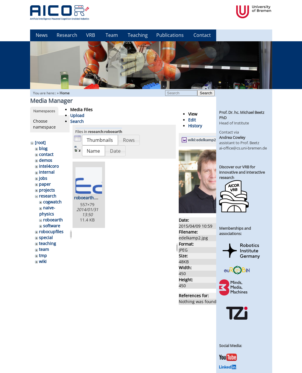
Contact (202, 35)
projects (47, 190)
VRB (90, 35)
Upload (77, 115)
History (195, 126)
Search (206, 93)
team (44, 249)
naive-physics (47, 210)
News (42, 35)
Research (67, 35)
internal (47, 172)
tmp (43, 255)
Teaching (138, 35)
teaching (47, 243)
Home (65, 93)
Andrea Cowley (232, 137)
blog (43, 148)
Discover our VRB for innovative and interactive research (242, 172)
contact (46, 154)
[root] (40, 142)
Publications (170, 35)
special (46, 237)
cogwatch (52, 202)
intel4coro (49, 166)
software (51, 226)
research (47, 196)
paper (45, 184)
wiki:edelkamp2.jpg (205, 139)
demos (45, 160)
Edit (192, 120)
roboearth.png (88, 198)
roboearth (53, 220)
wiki (43, 261)
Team (112, 35)
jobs (43, 178)
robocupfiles (51, 231)
